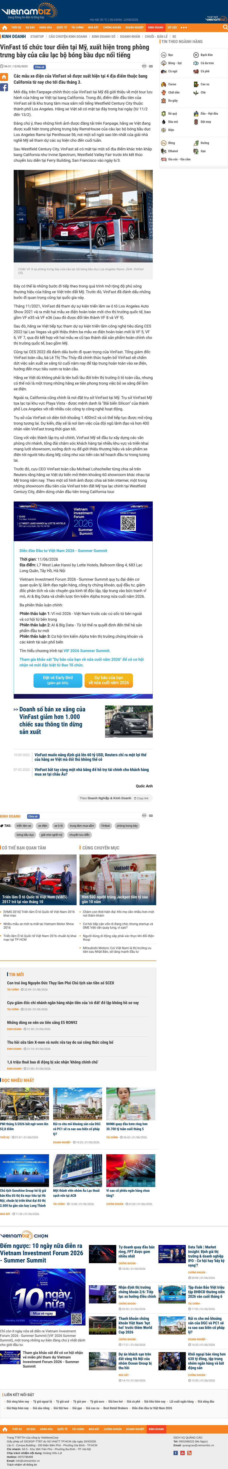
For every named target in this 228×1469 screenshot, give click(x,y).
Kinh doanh (14, 36)
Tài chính (13, 989)
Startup (37, 37)
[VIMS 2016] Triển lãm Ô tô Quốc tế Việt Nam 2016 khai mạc (39, 913)
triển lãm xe (24, 826)
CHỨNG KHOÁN (112, 27)
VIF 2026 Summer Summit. (87, 651)
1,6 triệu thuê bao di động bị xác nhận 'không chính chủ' (52, 1062)
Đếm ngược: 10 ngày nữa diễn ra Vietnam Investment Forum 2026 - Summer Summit (41, 1253)
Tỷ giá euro (97, 1401)
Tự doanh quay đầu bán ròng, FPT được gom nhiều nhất (137, 1252)
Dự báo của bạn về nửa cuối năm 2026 (109, 680)
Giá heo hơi (115, 1401)
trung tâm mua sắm (82, 826)
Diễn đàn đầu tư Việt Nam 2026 (152, 1408)
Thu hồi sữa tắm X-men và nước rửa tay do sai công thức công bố (60, 1042)
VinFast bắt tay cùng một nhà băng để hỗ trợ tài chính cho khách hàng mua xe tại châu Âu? (92, 772)
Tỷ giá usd (62, 1401)
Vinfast (105, 826)
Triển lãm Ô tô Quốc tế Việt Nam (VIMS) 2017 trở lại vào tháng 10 (34, 899)
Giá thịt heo (61, 1408)
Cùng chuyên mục (101, 848)
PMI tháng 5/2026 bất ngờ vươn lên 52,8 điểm (24, 1126)
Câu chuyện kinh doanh (68, 37)
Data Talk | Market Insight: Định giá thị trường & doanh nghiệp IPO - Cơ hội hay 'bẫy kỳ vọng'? (206, 1256)
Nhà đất (5, 1214)
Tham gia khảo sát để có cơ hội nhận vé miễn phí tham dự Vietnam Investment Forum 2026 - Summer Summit (53, 1359)
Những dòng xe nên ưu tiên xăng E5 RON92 (42, 1022)
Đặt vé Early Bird (58, 680)
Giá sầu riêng (41, 1408)
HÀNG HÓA (45, 27)
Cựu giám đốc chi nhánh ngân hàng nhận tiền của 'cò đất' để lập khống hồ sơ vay (73, 1002)
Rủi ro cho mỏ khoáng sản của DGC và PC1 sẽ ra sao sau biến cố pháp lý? (77, 1129)
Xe (174, 37)
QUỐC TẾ (62, 27)
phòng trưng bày (127, 826)
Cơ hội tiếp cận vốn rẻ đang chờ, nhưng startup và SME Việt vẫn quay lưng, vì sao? (118, 926)
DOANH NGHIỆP (134, 27)
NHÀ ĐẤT (93, 27)
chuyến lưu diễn (80, 835)
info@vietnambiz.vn (28, 1460)
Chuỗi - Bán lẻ (156, 37)
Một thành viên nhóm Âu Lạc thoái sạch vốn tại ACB (76, 1193)
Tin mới (16, 974)
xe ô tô (58, 826)
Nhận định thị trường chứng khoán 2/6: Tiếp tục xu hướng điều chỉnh (137, 1292)
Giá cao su (92, 1408)
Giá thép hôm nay (18, 1408)
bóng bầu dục (25, 835)
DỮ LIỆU (172, 27)
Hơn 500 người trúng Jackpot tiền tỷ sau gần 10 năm (115, 899)
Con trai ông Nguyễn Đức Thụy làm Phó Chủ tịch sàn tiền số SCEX (60, 983)
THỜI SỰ (16, 27)
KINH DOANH (155, 27)
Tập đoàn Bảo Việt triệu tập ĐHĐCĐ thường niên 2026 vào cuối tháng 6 (206, 1292)
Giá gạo (77, 1408)
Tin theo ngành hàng (182, 41)
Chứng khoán (114, 1204)
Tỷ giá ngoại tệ (42, 1401)
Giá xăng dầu (206, 1401)
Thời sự (4, 1137)
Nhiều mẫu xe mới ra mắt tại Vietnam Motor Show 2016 (38, 926)
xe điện (42, 826)
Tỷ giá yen (79, 1401)
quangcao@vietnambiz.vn (198, 1445)
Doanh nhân (130, 37)
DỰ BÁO (30, 27)
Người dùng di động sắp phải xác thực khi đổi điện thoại (118, 938)
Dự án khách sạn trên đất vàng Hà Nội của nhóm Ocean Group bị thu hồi (135, 1361)
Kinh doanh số (103, 37)
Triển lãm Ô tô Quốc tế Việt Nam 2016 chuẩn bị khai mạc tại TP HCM (39, 938)
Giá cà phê (133, 1401)
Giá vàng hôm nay (18, 1401)
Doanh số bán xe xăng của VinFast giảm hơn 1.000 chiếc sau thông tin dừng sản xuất (52, 721)
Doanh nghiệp (61, 1142)
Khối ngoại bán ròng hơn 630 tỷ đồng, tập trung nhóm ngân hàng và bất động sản (207, 1361)
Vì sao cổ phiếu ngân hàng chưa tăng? (128, 1193)
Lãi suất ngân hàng (182, 1401)
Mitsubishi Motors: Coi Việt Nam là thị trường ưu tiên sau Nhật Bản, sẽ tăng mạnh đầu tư (117, 950)
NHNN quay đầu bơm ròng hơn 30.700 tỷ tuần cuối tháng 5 (127, 1126)
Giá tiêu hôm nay (155, 1401)
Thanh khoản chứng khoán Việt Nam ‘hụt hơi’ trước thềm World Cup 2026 (135, 1325)
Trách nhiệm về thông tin (22, 1464)
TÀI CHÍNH (77, 27)
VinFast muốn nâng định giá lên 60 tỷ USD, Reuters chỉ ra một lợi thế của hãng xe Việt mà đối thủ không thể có (90, 757)
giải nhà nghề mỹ (51, 835)
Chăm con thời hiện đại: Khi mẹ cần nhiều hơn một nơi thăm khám (118, 913)
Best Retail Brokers (116, 1408)
